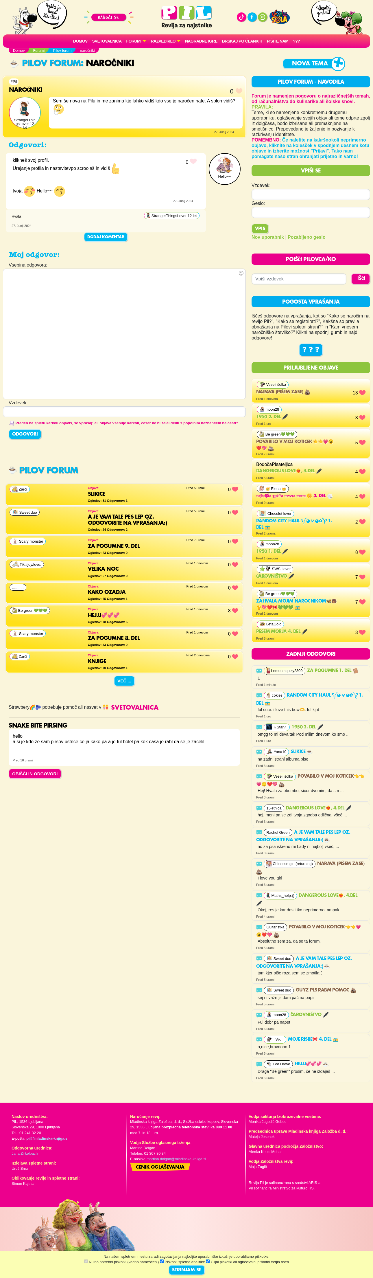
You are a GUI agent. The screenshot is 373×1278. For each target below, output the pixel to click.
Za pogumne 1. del (332, 671)
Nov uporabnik (268, 237)
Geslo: (258, 203)
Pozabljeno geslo (307, 237)
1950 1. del (272, 551)
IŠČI (361, 278)
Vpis (260, 229)
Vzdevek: (261, 185)
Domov (80, 41)
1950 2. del (272, 417)
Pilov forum (45, 63)
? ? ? (310, 350)
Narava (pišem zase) (283, 392)
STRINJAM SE (186, 1270)
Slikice (302, 752)
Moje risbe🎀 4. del (313, 1039)
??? (296, 41)
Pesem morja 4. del (281, 631)
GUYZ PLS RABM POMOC (326, 990)
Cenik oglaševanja (160, 1167)
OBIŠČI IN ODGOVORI (35, 773)
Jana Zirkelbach (25, 1153)
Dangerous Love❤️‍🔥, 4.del (289, 471)
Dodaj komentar (105, 237)
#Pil (14, 81)
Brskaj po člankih (242, 41)
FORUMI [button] (133, 41)
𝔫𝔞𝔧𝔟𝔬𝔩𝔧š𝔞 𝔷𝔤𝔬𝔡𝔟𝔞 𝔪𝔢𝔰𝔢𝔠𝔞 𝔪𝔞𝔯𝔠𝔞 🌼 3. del (294, 496)
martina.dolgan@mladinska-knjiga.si (176, 1159)
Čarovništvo (275, 576)
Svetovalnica (107, 41)
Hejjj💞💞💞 (312, 1064)
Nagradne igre (201, 41)
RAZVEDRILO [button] (163, 41)
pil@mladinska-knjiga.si (47, 1138)
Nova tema (310, 64)
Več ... (124, 680)
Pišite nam (278, 41)
